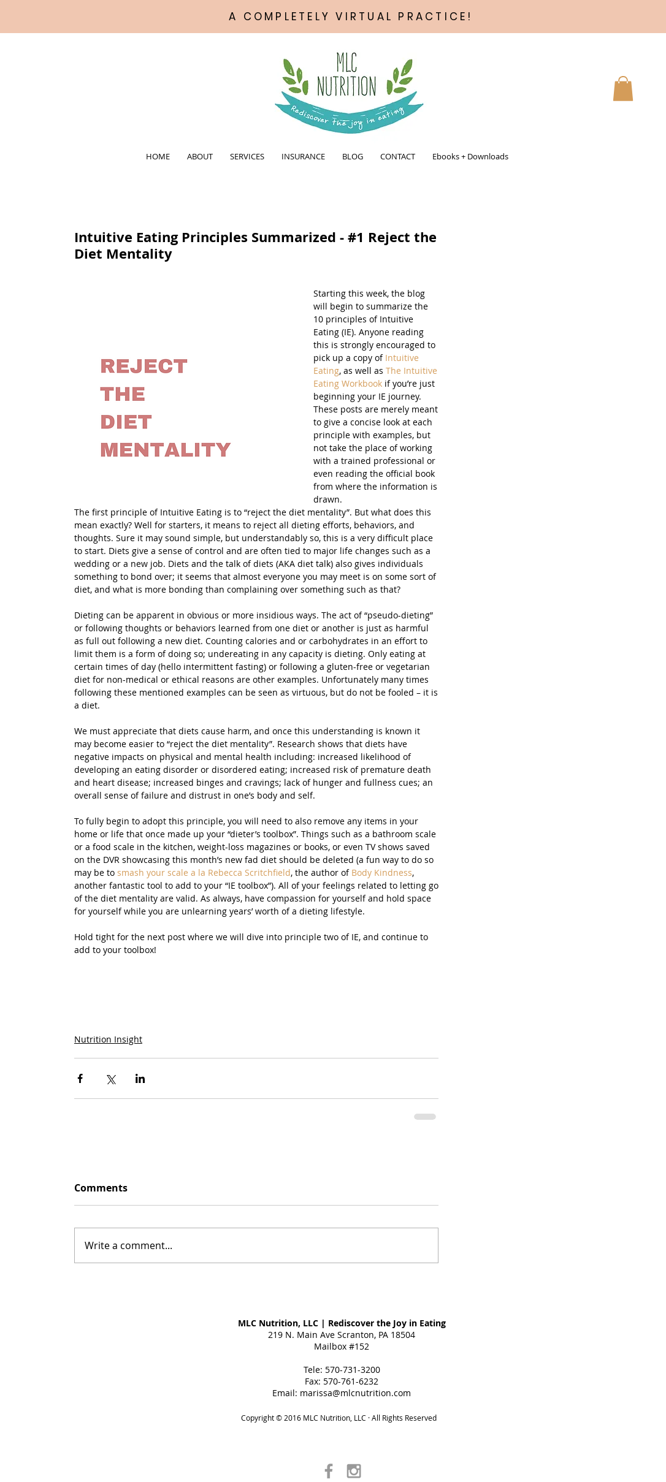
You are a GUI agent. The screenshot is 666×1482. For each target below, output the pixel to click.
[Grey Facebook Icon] (329, 1471)
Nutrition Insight (108, 1039)
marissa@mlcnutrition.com (355, 1393)
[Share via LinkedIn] (140, 1078)
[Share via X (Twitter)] (110, 1078)
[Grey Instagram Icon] (354, 1471)
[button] (199, 156)
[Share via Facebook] (80, 1078)
